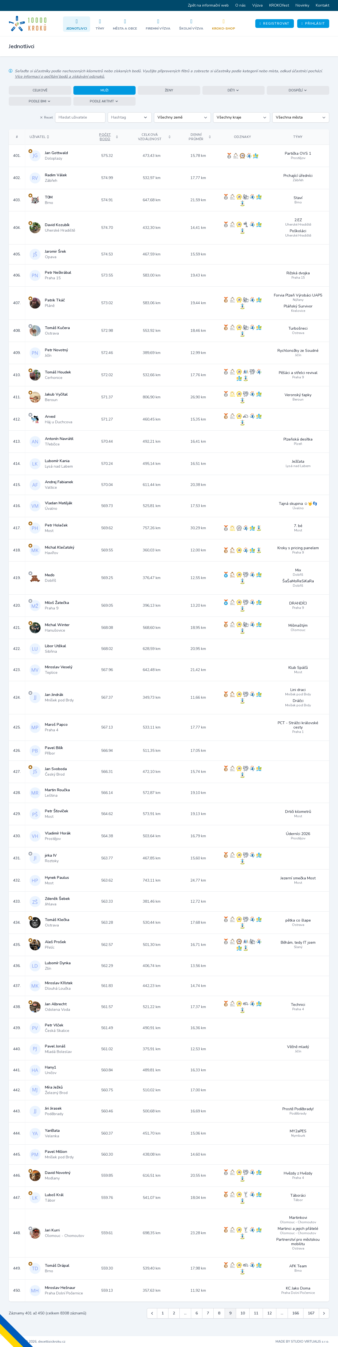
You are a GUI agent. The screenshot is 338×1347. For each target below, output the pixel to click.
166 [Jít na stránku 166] (295, 1313)
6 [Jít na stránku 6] (197, 1313)
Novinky (302, 5)
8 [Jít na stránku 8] (219, 1313)
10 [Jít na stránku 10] (242, 1313)
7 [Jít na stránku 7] (208, 1313)
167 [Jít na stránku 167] (311, 1313)
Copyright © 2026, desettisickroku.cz (37, 1341)
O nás (240, 5)
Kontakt (322, 5)
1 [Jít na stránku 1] (163, 1313)
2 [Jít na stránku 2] (174, 1313)
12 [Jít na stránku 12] (269, 1313)
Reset (46, 117)
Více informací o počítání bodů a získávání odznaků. (60, 76)
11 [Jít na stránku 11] (256, 1313)
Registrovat (275, 23)
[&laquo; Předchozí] (152, 1313)
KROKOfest (279, 5)
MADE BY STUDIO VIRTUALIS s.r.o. (302, 1341)
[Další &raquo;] (324, 1313)
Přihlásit (313, 23)
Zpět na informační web (208, 5)
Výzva (257, 5)
